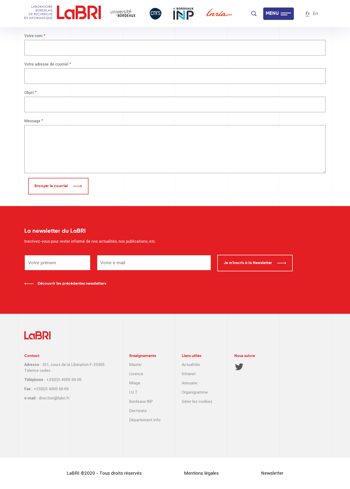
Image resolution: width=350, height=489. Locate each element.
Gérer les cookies (197, 401)
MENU (272, 13)
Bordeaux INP (141, 401)
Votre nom (33, 35)
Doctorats (138, 410)
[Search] (254, 13)
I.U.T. (133, 392)
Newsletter (272, 473)
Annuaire (189, 383)
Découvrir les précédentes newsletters (72, 284)
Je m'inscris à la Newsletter (248, 263)
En (315, 13)
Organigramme (195, 392)
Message (32, 121)
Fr (308, 13)
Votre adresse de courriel (46, 64)
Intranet (189, 374)
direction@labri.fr (54, 398)
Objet (29, 92)
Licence (136, 374)
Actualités (191, 364)
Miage (134, 383)
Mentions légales (201, 473)
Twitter (239, 367)
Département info (144, 420)
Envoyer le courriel (52, 186)
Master (135, 364)
